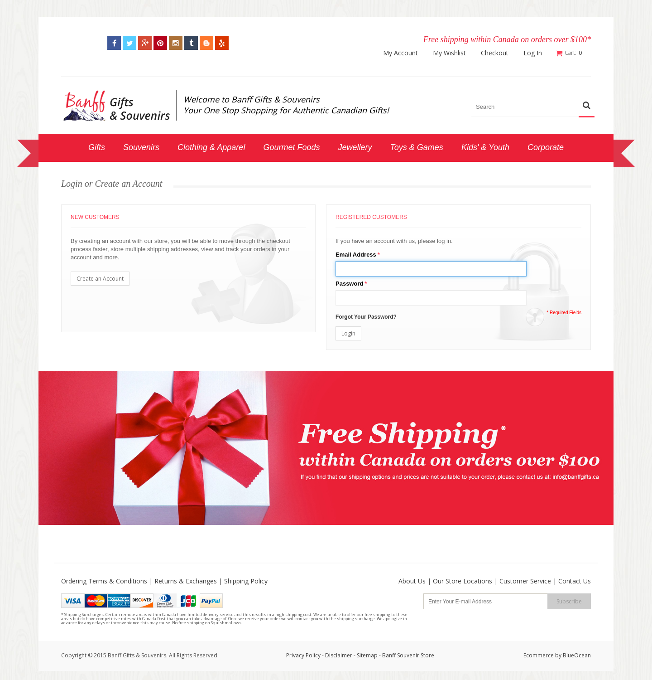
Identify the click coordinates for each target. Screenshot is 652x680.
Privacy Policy (303, 655)
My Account (400, 53)
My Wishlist (449, 53)
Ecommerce (538, 655)
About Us (412, 581)
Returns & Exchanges (185, 581)
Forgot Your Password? (366, 317)
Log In (532, 53)
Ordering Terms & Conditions (104, 581)
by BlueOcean (573, 655)
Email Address (356, 255)
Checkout (494, 53)
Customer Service (525, 581)
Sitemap (367, 655)
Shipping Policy (246, 581)
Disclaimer (339, 655)
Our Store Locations (462, 581)
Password (349, 284)
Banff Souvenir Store (408, 655)
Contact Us (574, 581)
